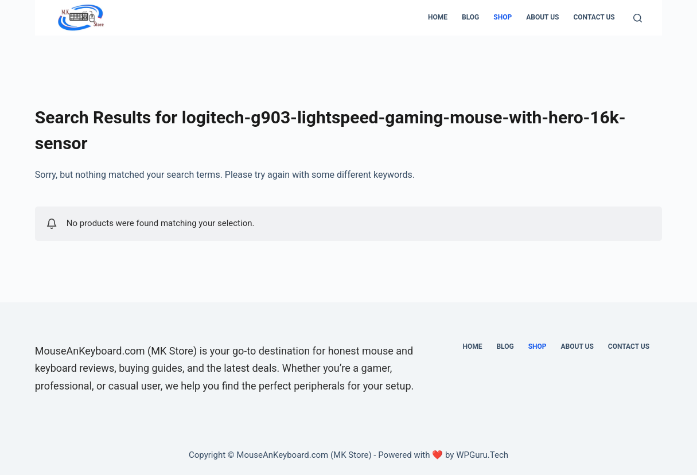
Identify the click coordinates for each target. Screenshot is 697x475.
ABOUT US (542, 17)
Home (437, 17)
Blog (470, 17)
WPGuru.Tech (482, 455)
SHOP (502, 17)
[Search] (637, 18)
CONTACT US (593, 17)
